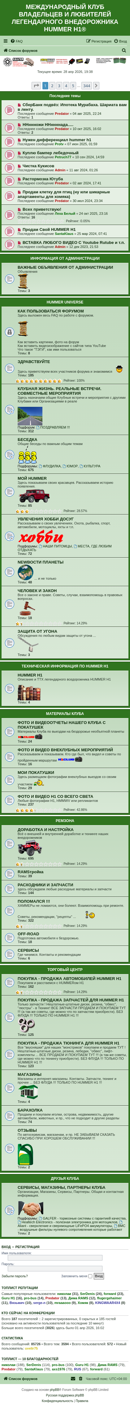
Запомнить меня (76, 1276)
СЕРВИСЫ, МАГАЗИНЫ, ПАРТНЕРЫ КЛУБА (61, 1187)
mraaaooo (62, 1303)
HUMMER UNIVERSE (65, 302)
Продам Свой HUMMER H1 (49, 229)
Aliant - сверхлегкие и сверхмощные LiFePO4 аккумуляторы (70, 1224)
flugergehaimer (109, 1298)
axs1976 (58, 1369)
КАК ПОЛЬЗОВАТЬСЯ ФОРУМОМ (51, 311)
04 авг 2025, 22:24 (87, 113)
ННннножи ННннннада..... (48, 124)
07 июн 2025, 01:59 (82, 144)
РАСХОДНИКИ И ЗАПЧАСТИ (45, 885)
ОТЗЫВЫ (27, 1130)
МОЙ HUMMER (32, 478)
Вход (6, 1247)
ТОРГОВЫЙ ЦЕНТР (65, 970)
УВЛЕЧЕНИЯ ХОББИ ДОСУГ (46, 519)
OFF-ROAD (28, 934)
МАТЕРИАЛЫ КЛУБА (65, 714)
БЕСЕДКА (27, 439)
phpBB (54, 1389)
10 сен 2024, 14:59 (89, 157)
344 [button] (86, 85)
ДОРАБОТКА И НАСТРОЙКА (46, 829)
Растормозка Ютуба (43, 179)
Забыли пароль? (15, 1276)
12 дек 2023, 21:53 (83, 247)
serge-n (39, 1303)
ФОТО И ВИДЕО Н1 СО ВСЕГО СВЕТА (55, 796)
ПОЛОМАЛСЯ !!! (34, 901)
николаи (64, 1294)
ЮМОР (70, 466)
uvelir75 (31, 1348)
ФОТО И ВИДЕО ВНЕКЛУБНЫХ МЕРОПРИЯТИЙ (65, 750)
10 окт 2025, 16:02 (87, 129)
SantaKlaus (64, 234)
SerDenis (87, 1294)
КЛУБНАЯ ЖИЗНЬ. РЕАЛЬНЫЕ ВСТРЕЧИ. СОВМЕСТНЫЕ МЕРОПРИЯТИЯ (59, 391)
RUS (77, 1369)
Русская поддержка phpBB (65, 1395)
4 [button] (66, 85)
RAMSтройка (30, 872)
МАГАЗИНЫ (29, 1074)
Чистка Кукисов (38, 166)
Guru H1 (8, 1298)
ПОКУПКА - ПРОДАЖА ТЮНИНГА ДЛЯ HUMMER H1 (68, 1043)
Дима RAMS (78, 1298)
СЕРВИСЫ (28, 950)
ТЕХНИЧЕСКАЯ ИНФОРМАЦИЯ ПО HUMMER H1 (65, 666)
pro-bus (30, 1298)
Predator (62, 113)
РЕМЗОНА (65, 821)
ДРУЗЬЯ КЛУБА (65, 1178)
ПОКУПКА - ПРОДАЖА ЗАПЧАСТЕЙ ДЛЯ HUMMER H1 (71, 1000)
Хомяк (83, 1303)
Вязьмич (17, 1303)
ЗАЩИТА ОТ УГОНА (37, 631)
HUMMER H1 (30, 675)
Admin (60, 170)
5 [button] (73, 85)
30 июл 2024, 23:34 (88, 201)
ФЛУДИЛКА (50, 466)
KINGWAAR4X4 (107, 1303)
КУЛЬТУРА (90, 466)
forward (110, 1294)
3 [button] (59, 85)
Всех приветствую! (42, 209)
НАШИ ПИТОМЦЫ (55, 546)
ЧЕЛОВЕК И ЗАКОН (37, 590)
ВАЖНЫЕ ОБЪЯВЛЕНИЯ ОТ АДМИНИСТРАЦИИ (65, 267)
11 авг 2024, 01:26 (83, 170)
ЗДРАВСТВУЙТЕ (34, 361)
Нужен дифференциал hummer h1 (57, 139)
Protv (59, 144)
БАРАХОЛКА (30, 1110)
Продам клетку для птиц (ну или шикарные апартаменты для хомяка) (64, 194)
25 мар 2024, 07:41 (92, 234)
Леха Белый (65, 213)
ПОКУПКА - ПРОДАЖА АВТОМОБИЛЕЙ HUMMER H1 (69, 978)
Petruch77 (63, 157)
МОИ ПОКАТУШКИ (36, 772)
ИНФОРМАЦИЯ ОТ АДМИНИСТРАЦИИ (65, 258)
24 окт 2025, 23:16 (93, 213)
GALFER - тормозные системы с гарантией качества (82, 1218)
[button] (36, 85)
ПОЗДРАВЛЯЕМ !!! (53, 427)
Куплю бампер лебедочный (51, 153)
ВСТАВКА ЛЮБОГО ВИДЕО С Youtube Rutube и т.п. (74, 242)
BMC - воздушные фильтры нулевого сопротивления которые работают (71, 1227)
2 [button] (52, 85)
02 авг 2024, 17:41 (87, 183)
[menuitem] (16, 41)
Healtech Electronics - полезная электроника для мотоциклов (67, 1222)
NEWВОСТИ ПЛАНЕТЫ (40, 562)
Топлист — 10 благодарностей (30, 1359)
